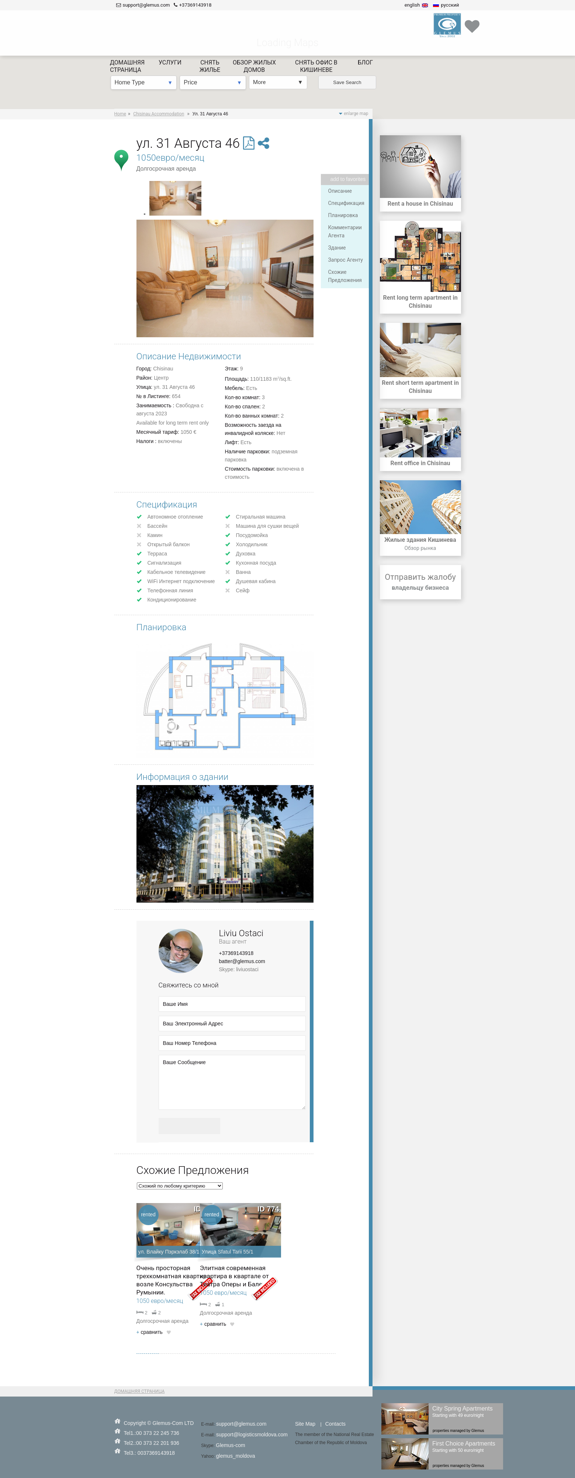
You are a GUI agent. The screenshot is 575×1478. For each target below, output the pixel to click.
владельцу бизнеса (420, 587)
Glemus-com (230, 1445)
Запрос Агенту (345, 260)
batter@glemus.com (242, 961)
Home (120, 113)
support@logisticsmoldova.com (252, 1434)
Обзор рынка (420, 548)
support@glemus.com (241, 1424)
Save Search (347, 37)
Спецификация (346, 203)
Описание (340, 191)
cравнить (149, 1332)
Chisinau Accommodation (158, 113)
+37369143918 (236, 953)
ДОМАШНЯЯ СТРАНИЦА (139, 1391)
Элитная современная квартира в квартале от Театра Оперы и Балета (234, 1276)
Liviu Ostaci (241, 933)
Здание (337, 248)
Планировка (343, 215)
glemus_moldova (235, 1456)
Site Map (305, 1424)
